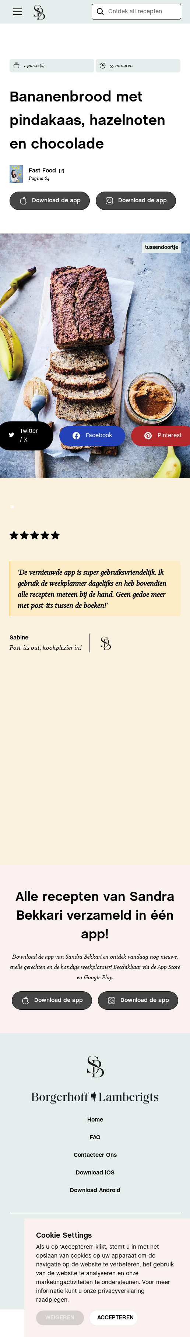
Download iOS (95, 1173)
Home (95, 1120)
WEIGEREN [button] (59, 1317)
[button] (16, 12)
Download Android (95, 1190)
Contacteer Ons (95, 1155)
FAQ (95, 1137)
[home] (39, 11)
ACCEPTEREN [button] (115, 1317)
